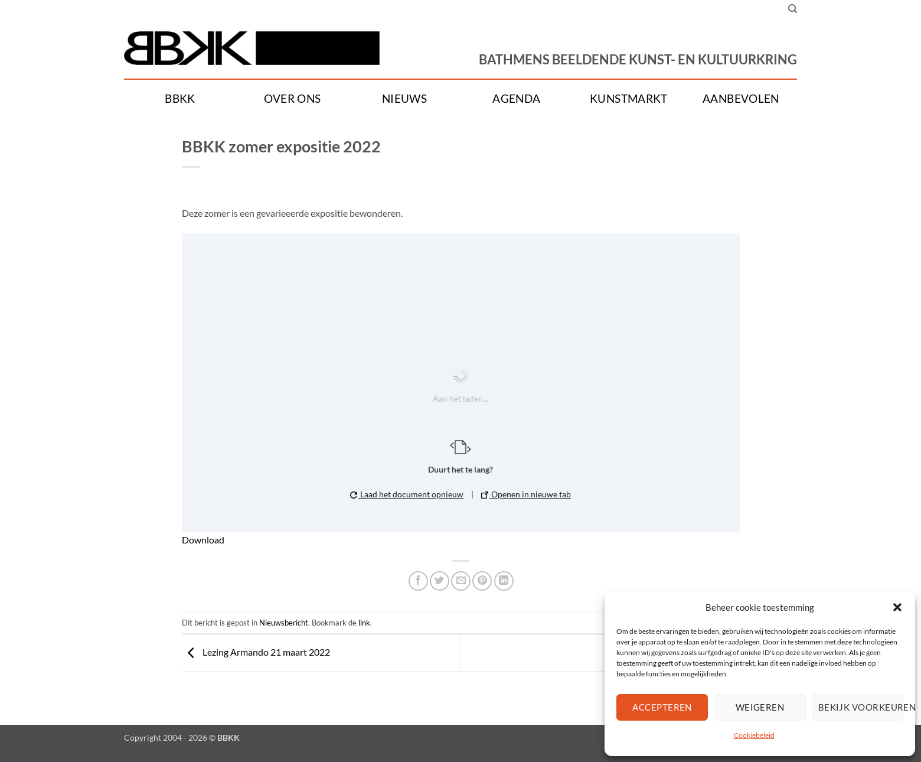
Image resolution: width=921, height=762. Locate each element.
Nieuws (404, 98)
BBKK (180, 98)
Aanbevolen (741, 98)
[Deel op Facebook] (418, 581)
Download (203, 539)
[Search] (792, 9)
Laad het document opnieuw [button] (406, 494)
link (364, 622)
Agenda (516, 98)
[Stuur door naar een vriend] (461, 581)
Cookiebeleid (754, 735)
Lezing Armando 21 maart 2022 (256, 651)
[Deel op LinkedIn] (504, 581)
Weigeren (760, 707)
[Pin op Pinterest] (482, 581)
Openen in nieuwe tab (526, 494)
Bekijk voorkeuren (860, 707)
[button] (897, 607)
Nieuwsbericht (283, 622)
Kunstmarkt (629, 98)
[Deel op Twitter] (439, 581)
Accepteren (662, 707)
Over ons (292, 98)
